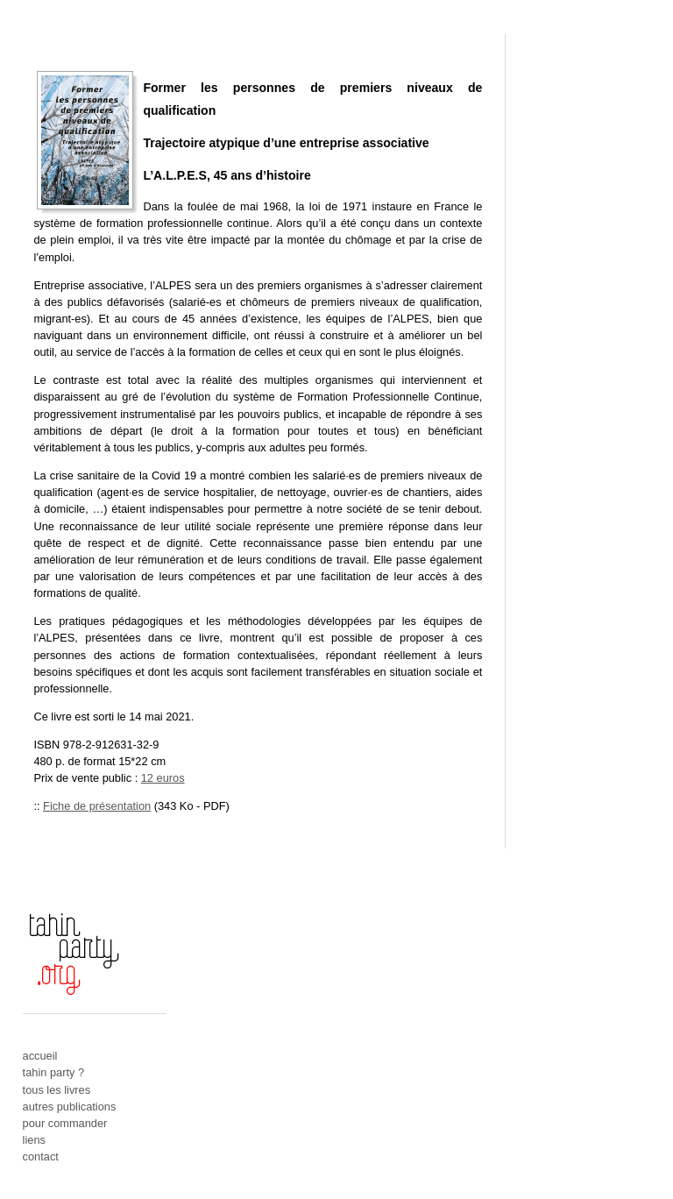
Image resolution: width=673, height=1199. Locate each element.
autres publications (70, 1106)
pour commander (65, 1123)
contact (41, 1156)
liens (34, 1139)
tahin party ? (53, 1072)
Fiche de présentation (97, 805)
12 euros (163, 777)
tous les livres (57, 1089)
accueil (40, 1055)
